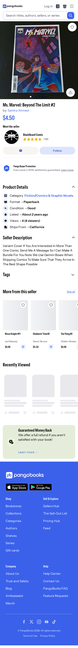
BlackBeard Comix (33, 134)
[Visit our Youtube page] (46, 622)
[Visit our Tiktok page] (54, 622)
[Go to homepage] (12, 6)
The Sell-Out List (55, 513)
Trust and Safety (17, 581)
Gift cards (12, 550)
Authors (11, 528)
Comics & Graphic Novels (54, 195)
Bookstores (13, 506)
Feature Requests (55, 596)
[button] (39, 187)
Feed (46, 528)
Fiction (29, 195)
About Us (12, 573)
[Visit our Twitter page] (31, 622)
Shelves (11, 536)
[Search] (70, 15)
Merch (10, 603)
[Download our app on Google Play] (40, 487)
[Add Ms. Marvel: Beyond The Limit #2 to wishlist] (72, 27)
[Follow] (57, 150)
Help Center (52, 573)
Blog (9, 588)
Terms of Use (30, 635)
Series (10, 543)
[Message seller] (20, 150)
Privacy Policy (47, 635)
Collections (13, 513)
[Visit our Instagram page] (39, 622)
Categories (13, 521)
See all (71, 291)
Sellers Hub (51, 506)
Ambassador (14, 596)
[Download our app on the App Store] (17, 487)
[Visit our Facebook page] (24, 622)
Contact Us (51, 581)
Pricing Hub (51, 521)
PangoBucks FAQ (55, 588)
